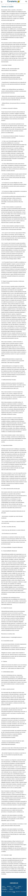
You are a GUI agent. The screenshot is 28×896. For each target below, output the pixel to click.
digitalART (24, 891)
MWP (14, 892)
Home (2, 4)
